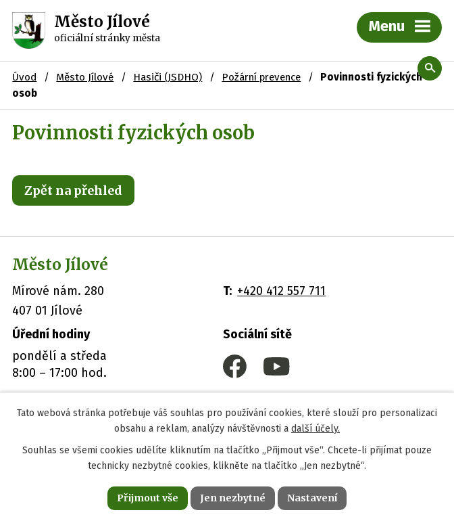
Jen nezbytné (233, 498)
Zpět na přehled (73, 190)
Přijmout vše (147, 498)
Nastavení (312, 498)
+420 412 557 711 (281, 290)
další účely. (315, 428)
